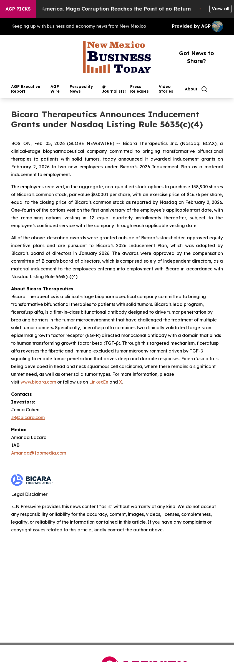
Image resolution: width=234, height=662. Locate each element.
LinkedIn (98, 382)
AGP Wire (55, 89)
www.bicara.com (38, 382)
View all (220, 8)
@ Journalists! (114, 89)
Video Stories (166, 89)
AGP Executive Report (25, 89)
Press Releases (139, 89)
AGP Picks (18, 9)
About (191, 89)
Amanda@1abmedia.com (38, 453)
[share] (219, 89)
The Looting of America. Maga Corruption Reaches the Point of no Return (101, 9)
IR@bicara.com (28, 417)
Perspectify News (81, 89)
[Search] (204, 89)
